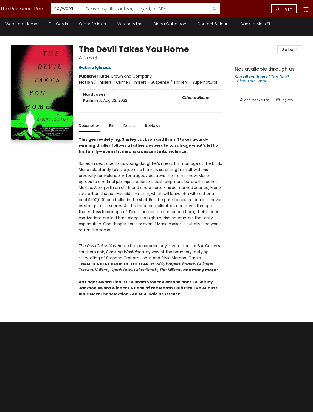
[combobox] (67, 8)
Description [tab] (89, 125)
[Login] (284, 8)
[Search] (214, 8)
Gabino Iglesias (95, 67)
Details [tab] (129, 125)
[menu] (156, 24)
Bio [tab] (112, 125)
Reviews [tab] (152, 125)
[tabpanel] (150, 223)
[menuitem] (21, 24)
